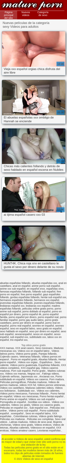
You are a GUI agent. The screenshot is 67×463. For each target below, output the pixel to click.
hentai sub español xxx (53, 297)
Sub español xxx (39, 407)
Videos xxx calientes (48, 390)
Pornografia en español (13, 402)
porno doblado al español (36, 311)
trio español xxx (19, 339)
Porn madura (56, 379)
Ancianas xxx (46, 376)
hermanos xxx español (46, 300)
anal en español (21, 285)
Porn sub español (21, 370)
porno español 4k (31, 314)
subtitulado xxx (37, 337)
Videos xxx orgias (28, 362)
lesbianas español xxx (12, 305)
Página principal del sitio (8, 15)
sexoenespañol (23, 334)
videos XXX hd (27, 385)
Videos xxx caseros (37, 379)
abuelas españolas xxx (44, 283)
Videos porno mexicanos (13, 393)
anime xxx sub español (12, 288)
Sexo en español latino (38, 413)
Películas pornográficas (13, 382)
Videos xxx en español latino (34, 350)
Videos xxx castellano (12, 387)
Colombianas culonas (26, 416)
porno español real (48, 317)
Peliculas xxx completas (40, 419)
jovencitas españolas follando (16, 303)
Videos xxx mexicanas (26, 396)
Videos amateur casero (23, 430)
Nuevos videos (25, 14)
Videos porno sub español (23, 410)
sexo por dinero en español (44, 331)
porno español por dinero (22, 317)
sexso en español (43, 334)
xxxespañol (17, 413)
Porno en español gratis (24, 359)
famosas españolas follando (15, 291)
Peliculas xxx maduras (13, 419)
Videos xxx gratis (20, 404)
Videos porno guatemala (23, 365)
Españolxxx (46, 362)
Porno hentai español (52, 396)
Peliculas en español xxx (14, 407)
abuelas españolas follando (15, 283)
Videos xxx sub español (42, 399)
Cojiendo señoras (9, 376)
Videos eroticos (42, 424)
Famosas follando (39, 393)
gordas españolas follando (24, 297)
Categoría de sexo (42, 14)
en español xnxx (36, 288)
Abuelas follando (48, 359)
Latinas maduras (18, 422)
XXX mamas (7, 348)
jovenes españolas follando (49, 303)
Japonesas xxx (29, 376)
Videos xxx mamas (15, 373)
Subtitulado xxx (26, 390)
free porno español (31, 294)
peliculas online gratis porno (37, 308)
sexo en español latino (22, 328)
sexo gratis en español (48, 328)
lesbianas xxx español (38, 305)
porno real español (20, 325)
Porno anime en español (13, 399)
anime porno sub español (46, 285)
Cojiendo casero (9, 356)
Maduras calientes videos (39, 387)
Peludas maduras (37, 382)
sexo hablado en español (14, 331)
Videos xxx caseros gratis (45, 404)
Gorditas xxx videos (39, 402)
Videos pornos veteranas (51, 385)
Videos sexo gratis (23, 424)
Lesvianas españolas (49, 430)
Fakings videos (50, 373)
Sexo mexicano (44, 348)
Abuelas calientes (19, 427)
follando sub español (43, 291)
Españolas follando (48, 365)
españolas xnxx (55, 288)
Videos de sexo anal (40, 422)
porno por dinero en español (28, 322)
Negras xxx (34, 373)
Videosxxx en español (42, 427)
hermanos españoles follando (16, 300)
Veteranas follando (29, 356)
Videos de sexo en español (32, 6)
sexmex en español (43, 325)
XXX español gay (30, 368)
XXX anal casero (24, 348)
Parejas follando (47, 353)
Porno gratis (39, 370)
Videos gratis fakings (50, 416)
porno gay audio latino (31, 320)
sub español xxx (19, 337)
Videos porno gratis (26, 353)
